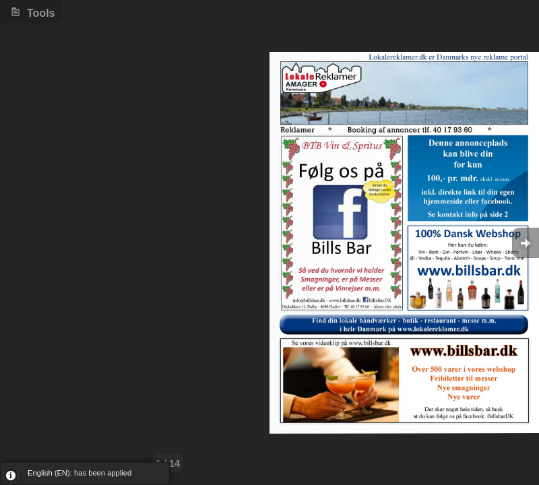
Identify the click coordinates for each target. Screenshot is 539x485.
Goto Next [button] (525, 243)
